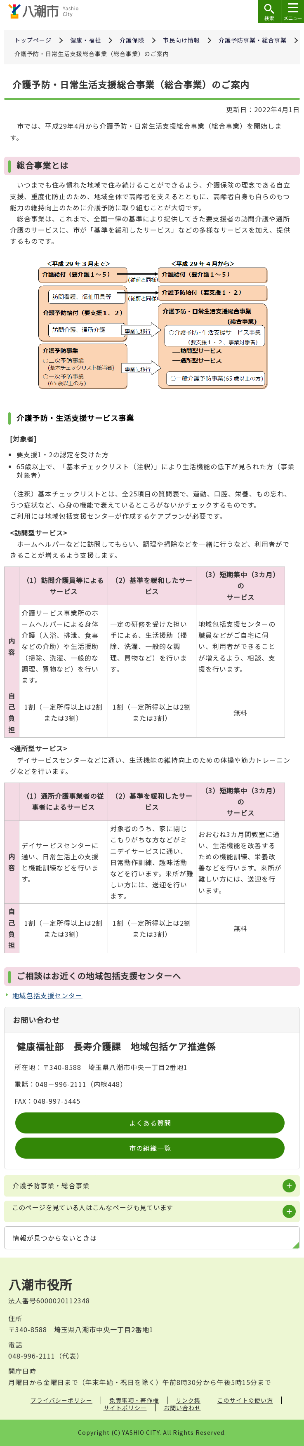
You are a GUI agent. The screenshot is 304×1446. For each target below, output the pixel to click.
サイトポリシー (125, 1407)
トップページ (33, 40)
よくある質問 (150, 1123)
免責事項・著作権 (134, 1400)
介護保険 (132, 40)
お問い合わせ (182, 1407)
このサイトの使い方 (245, 1400)
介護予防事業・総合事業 (253, 40)
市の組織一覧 (150, 1148)
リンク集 (188, 1400)
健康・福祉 (85, 40)
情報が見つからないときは (55, 1238)
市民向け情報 (181, 40)
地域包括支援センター (47, 995)
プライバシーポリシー (61, 1400)
